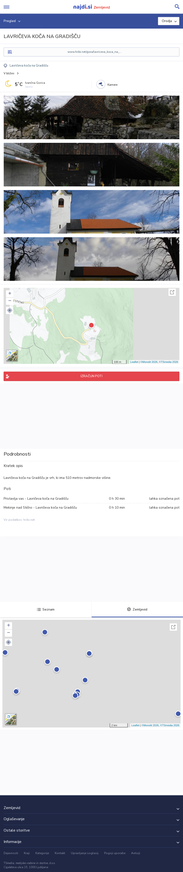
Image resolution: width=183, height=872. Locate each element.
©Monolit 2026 (148, 361)
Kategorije (42, 853)
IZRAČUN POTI (91, 376)
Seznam (45, 609)
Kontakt (60, 853)
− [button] (9, 301)
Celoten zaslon (172, 292)
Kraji (27, 853)
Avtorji (135, 853)
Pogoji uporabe (114, 853)
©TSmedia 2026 (168, 361)
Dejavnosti (11, 853)
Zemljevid (137, 609)
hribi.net (29, 520)
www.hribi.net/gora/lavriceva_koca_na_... (95, 52)
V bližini (9, 73)
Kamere (112, 85)
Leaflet (134, 361)
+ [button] (9, 294)
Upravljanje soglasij (84, 853)
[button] (9, 310)
